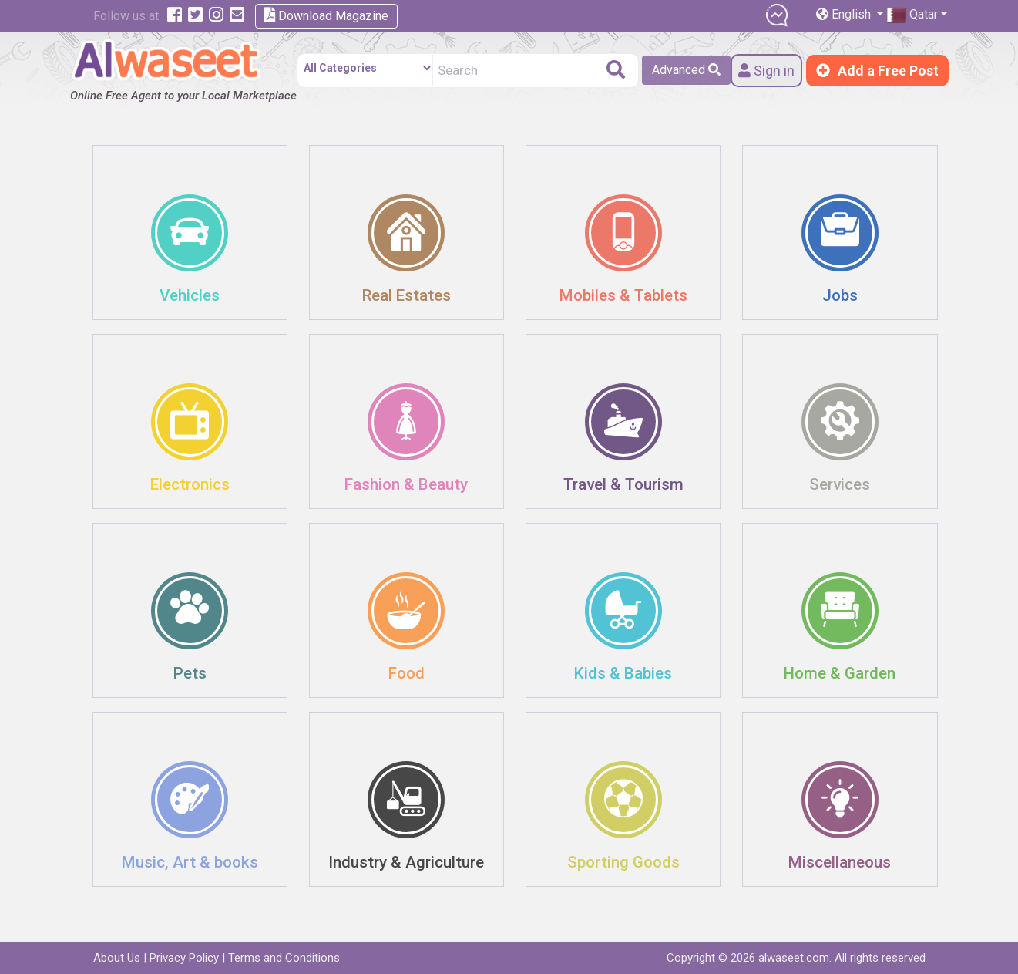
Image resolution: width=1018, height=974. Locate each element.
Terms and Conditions (284, 958)
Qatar (912, 15)
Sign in (766, 70)
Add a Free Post (877, 70)
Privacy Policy (184, 958)
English (845, 14)
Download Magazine (326, 15)
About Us (116, 958)
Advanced (686, 69)
